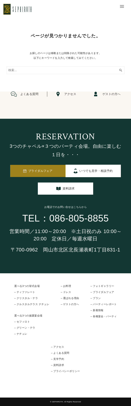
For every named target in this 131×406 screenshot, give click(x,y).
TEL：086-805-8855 (65, 218)
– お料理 (66, 286)
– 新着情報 (96, 310)
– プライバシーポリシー (65, 371)
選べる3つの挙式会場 (27, 286)
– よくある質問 (60, 352)
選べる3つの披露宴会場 (28, 315)
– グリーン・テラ (24, 327)
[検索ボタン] (120, 70)
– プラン (95, 298)
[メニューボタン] (122, 6)
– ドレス (66, 292)
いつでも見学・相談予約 (96, 170)
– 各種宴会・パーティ (103, 316)
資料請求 (69, 188)
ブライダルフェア (40, 170)
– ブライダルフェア (102, 292)
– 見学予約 (57, 358)
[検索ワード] (65, 70)
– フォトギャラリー (102, 286)
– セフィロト (22, 321)
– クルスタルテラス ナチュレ (31, 304)
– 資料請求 (57, 365)
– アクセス (57, 346)
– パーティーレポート (103, 304)
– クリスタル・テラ (26, 298)
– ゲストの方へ (70, 304)
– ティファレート (24, 292)
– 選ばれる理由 (70, 298)
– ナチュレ (20, 333)
